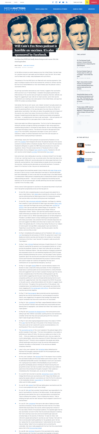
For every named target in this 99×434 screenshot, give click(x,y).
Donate (94, 2)
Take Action (77, 2)
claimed (30, 385)
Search (87, 2)
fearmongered (32, 293)
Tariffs (15, 2)
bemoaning (45, 374)
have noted (37, 150)
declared (38, 356)
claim (23, 323)
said (29, 390)
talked (36, 194)
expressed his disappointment (37, 311)
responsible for (39, 380)
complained (31, 302)
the (32, 288)
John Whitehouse (28, 65)
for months (44, 150)
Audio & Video (77, 9)
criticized (30, 244)
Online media (8, 2)
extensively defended (35, 201)
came (16, 131)
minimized (32, 431)
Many (56, 203)
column (52, 374)
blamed (34, 265)
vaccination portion (27, 330)
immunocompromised (35, 428)
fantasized (42, 349)
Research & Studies (60, 9)
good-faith (41, 288)
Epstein (22, 2)
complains (23, 142)
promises (34, 152)
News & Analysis (41, 9)
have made (50, 152)
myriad (35, 288)
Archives (91, 9)
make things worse (55, 170)
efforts (46, 288)
